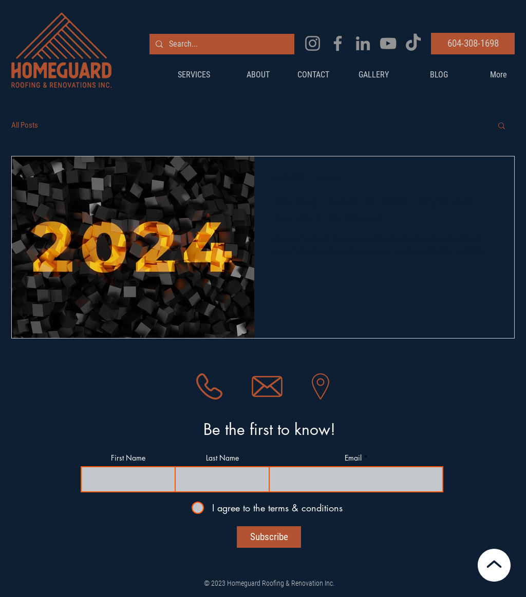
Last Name (222, 458)
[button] (501, 126)
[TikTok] (413, 43)
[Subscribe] (269, 537)
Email (353, 458)
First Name (128, 458)
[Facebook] (338, 43)
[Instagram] (313, 43)
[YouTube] (388, 43)
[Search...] (221, 44)
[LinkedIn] (363, 43)
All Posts (24, 125)
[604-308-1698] (473, 43)
